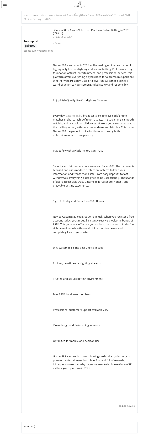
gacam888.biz (74, 115)
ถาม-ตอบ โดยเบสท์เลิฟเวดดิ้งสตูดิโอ (64, 15)
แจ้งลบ (57, 43)
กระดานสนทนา (33, 15)
